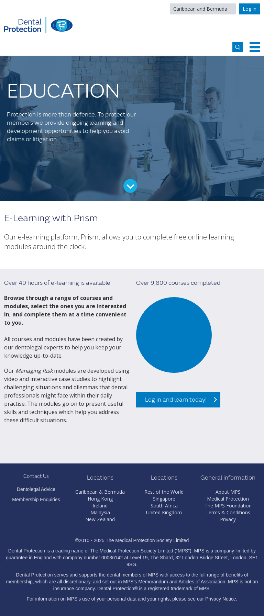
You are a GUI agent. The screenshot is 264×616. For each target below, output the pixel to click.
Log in (249, 8)
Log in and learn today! (176, 400)
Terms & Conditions (228, 512)
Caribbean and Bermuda (200, 8)
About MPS (228, 492)
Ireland (100, 505)
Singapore (164, 498)
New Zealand (100, 519)
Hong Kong (100, 498)
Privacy (228, 519)
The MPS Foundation (228, 505)
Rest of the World (164, 492)
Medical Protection (228, 498)
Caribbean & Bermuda (100, 492)
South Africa (164, 505)
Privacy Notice (220, 599)
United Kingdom (164, 512)
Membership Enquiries (36, 499)
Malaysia (100, 512)
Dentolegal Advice (36, 489)
